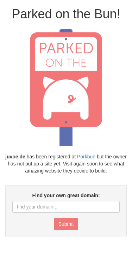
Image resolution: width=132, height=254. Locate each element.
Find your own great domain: (66, 195)
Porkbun (86, 156)
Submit (66, 224)
